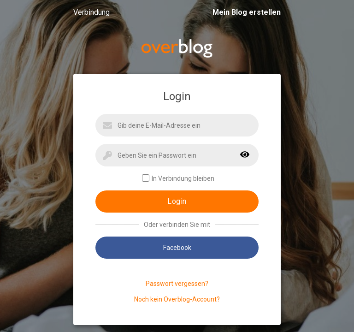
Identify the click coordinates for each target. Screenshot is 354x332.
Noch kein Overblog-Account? (177, 299)
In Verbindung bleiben (178, 178)
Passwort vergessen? (177, 283)
